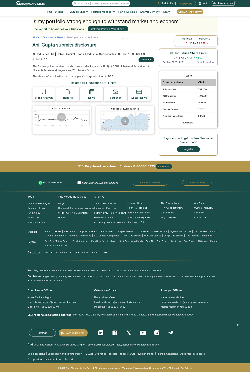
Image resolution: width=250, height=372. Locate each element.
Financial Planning (137, 207)
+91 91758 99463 (182, 306)
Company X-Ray (36, 208)
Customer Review (203, 207)
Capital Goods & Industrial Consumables (91, 54)
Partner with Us (197, 182)
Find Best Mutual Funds (57, 241)
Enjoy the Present (103, 217)
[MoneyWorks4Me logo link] (30, 3)
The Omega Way (170, 203)
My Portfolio (34, 217)
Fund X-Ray (34, 212)
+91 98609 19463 (115, 306)
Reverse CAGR (100, 252)
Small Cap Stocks (131, 235)
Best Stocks (70, 231)
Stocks (60, 11)
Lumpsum (61, 252)
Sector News (139, 94)
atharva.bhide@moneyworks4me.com (188, 302)
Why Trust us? (168, 217)
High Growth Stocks (180, 231)
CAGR (85, 252)
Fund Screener (80, 241)
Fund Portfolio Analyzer (103, 241)
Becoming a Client (137, 222)
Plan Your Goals (127, 11)
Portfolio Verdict (36, 222)
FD (52, 252)
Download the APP (75, 332)
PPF (78, 252)
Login (204, 3)
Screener (115, 94)
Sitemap (42, 332)
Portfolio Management (139, 217)
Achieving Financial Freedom (109, 222)
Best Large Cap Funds (183, 241)
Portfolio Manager (103, 11)
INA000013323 (144, 166)
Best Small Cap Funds (131, 241)
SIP (46, 252)
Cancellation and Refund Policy (65, 353)
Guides (62, 217)
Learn (167, 11)
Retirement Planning (105, 208)
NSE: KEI (141, 54)
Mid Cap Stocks (152, 235)
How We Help (135, 203)
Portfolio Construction (139, 212)
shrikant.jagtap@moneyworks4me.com (55, 302)
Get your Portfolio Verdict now (107, 29)
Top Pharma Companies (199, 235)
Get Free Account (223, 3)
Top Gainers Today (204, 231)
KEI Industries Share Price (188, 53)
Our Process (167, 212)
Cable (60, 54)
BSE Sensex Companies (107, 235)
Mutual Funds (79, 11)
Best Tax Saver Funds (56, 245)
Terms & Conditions (167, 353)
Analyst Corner (150, 11)
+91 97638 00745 (49, 306)
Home (49, 11)
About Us (199, 212)
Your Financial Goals (105, 203)
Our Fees (199, 203)
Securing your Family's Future (110, 212)
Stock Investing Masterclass (73, 212)
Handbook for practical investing (76, 208)
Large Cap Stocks (173, 235)
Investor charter (145, 353)
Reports (68, 94)
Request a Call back (150, 182)
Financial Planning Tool (40, 203)
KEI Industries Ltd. (43, 54)
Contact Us (200, 217)
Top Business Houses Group (151, 231)
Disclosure (199, 353)
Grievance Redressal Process (111, 353)
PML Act (88, 353)
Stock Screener (52, 231)
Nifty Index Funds (207, 241)
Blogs (61, 203)
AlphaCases (107, 231)
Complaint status (36, 353)
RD (71, 252)
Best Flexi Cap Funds (157, 241)
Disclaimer (185, 353)
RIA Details (164, 166)
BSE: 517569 (126, 54)
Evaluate (146, 59)
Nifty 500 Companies (80, 235)
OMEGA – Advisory (190, 11)
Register (188, 149)
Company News (125, 231)
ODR (132, 353)
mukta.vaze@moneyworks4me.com (120, 302)
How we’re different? (172, 207)
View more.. (188, 123)
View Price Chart (206, 62)
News (91, 94)
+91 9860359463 (52, 182)
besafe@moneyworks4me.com (100, 182)
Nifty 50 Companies (55, 235)
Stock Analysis (44, 94)
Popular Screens (89, 231)
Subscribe (186, 3)
